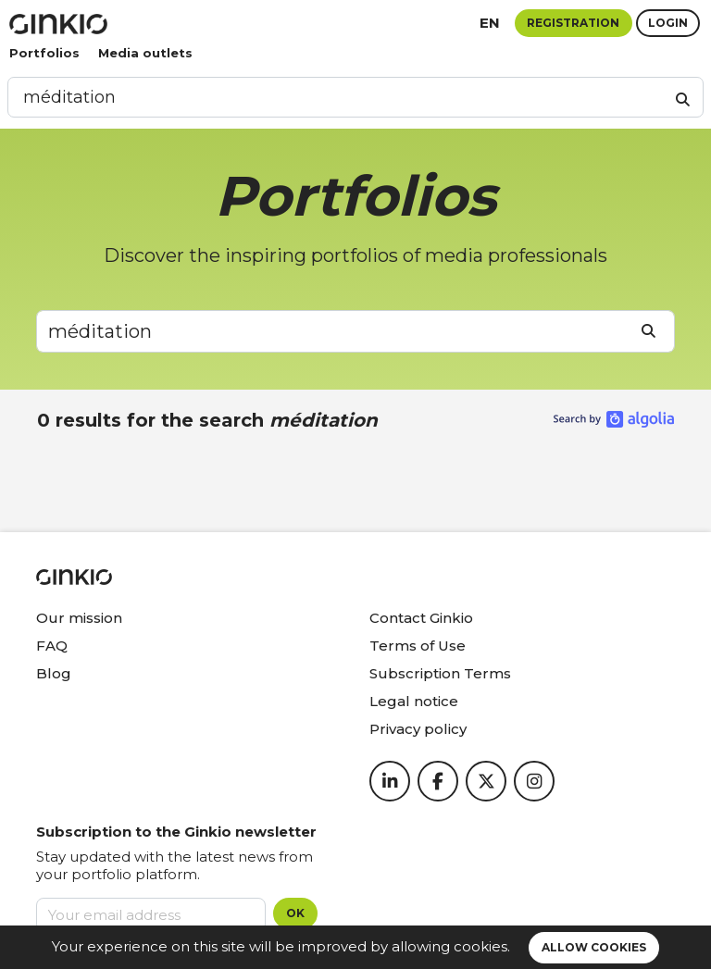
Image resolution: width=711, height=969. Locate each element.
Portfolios (44, 52)
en (490, 22)
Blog (53, 673)
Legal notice (413, 701)
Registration (573, 23)
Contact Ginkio (421, 618)
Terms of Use (417, 645)
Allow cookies (594, 947)
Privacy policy (418, 729)
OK (295, 913)
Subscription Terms (440, 673)
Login (668, 23)
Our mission (79, 618)
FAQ (52, 645)
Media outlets (145, 52)
